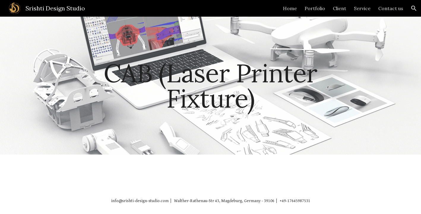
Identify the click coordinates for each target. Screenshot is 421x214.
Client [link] (339, 8)
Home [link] (290, 8)
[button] (414, 8)
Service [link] (362, 8)
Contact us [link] (390, 8)
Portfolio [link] (315, 8)
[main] (210, 86)
